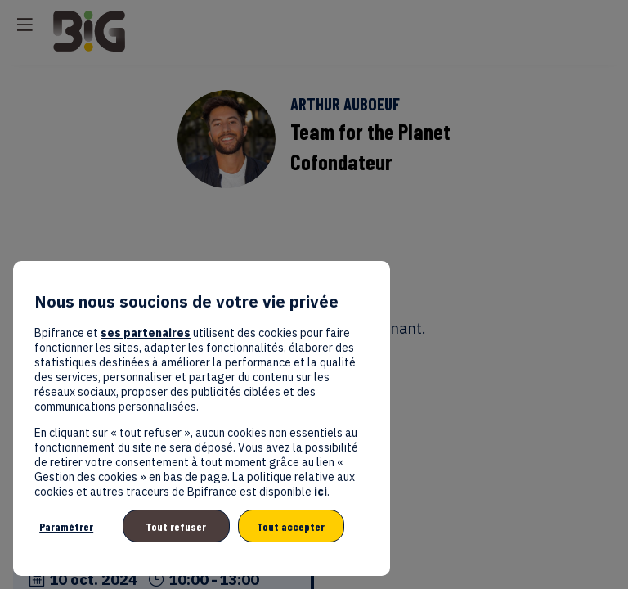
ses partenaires (146, 333)
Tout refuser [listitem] (176, 526)
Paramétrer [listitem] (66, 526)
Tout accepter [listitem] (291, 526)
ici (320, 491)
